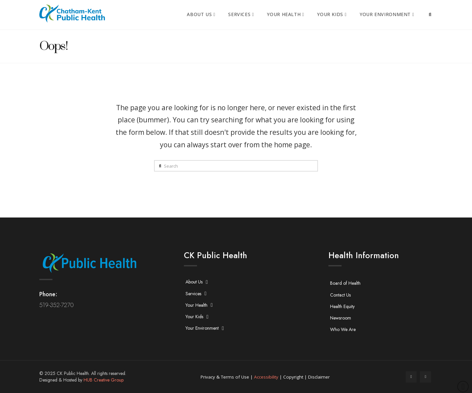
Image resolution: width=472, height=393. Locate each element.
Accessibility (266, 377)
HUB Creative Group (104, 380)
